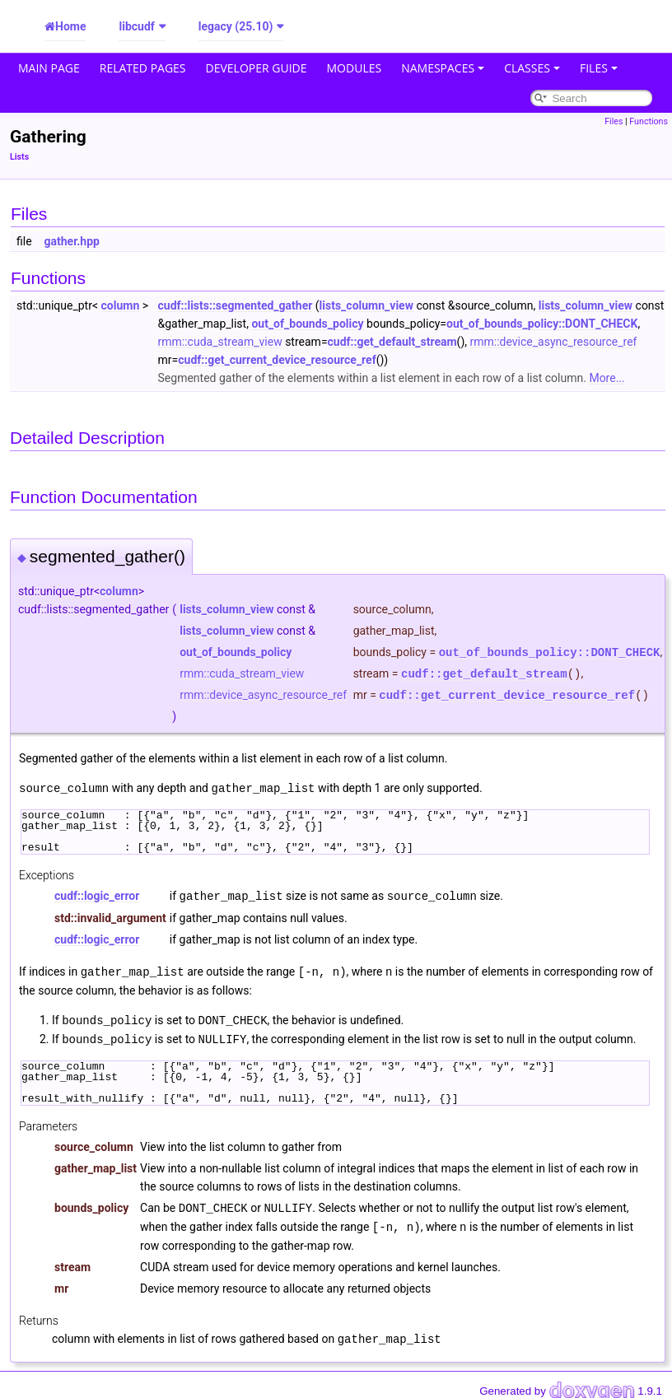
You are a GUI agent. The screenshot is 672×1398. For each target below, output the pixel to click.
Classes (532, 68)
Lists (19, 156)
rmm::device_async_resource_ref (553, 341)
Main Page (49, 68)
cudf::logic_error (96, 895)
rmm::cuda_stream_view (220, 341)
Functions (648, 121)
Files (599, 68)
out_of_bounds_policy (307, 323)
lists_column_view (366, 305)
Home (70, 26)
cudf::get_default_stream (392, 341)
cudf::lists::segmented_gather (235, 305)
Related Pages (143, 68)
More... (606, 377)
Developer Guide (256, 68)
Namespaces (442, 68)
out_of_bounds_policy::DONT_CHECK (541, 323)
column (120, 305)
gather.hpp (72, 241)
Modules (354, 68)
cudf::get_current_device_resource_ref (277, 359)
